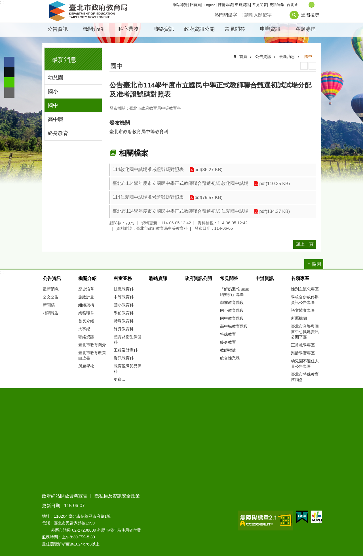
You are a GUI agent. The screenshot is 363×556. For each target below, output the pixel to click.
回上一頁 (305, 244)
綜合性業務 (230, 358)
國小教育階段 (232, 310)
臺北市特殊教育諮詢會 (305, 377)
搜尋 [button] (294, 15)
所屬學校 (86, 366)
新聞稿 (49, 305)
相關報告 (51, 313)
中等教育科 (124, 297)
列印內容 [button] (304, 66)
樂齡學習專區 (303, 353)
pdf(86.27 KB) (209, 169)
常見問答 (259, 5)
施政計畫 (86, 297)
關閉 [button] (316, 264)
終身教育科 (124, 329)
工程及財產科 (126, 350)
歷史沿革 (86, 289)
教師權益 (228, 350)
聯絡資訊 (164, 29)
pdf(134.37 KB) (274, 211)
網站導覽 (180, 5)
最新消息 (64, 59)
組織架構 (86, 305)
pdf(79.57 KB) (209, 197)
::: (2, 2)
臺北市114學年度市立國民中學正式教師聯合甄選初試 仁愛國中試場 (180, 211)
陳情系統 (225, 5)
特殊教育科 (124, 321)
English (210, 5)
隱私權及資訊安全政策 (117, 496)
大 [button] (317, 5)
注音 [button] (312, 66)
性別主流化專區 (305, 289)
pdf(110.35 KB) (274, 183)
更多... (119, 379)
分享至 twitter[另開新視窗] (9, 72)
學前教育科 (124, 313)
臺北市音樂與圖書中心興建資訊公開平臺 (305, 331)
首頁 (243, 56)
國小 (53, 91)
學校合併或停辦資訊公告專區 (305, 300)
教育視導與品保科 (128, 369)
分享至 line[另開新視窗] (9, 82)
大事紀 (84, 329)
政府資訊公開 (199, 29)
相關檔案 (133, 153)
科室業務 (128, 29)
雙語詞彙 (276, 5)
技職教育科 (124, 289)
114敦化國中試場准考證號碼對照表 (148, 169)
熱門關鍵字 (225, 14)
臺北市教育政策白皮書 (92, 355)
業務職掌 (86, 313)
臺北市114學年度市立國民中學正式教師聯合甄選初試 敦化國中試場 (180, 183)
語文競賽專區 (303, 310)
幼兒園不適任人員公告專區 (305, 364)
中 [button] (312, 5)
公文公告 (51, 297)
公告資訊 (57, 29)
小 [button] (306, 5)
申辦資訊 (242, 5)
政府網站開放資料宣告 (64, 496)
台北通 (292, 5)
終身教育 (58, 133)
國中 (53, 105)
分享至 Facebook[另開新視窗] (9, 62)
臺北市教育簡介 (92, 344)
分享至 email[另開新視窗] (9, 92)
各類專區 (306, 29)
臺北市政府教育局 (89, 11)
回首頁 (195, 5)
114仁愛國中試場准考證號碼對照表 (148, 197)
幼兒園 (55, 77)
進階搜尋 (310, 14)
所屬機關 (299, 318)
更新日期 (51, 505)
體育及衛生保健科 (128, 339)
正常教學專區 (303, 345)
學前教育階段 (232, 302)
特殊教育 (228, 334)
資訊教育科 (124, 358)
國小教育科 (124, 305)
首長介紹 (86, 321)
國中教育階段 (232, 318)
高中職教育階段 (234, 326)
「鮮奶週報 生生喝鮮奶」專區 (234, 292)
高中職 (55, 119)
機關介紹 (93, 29)
